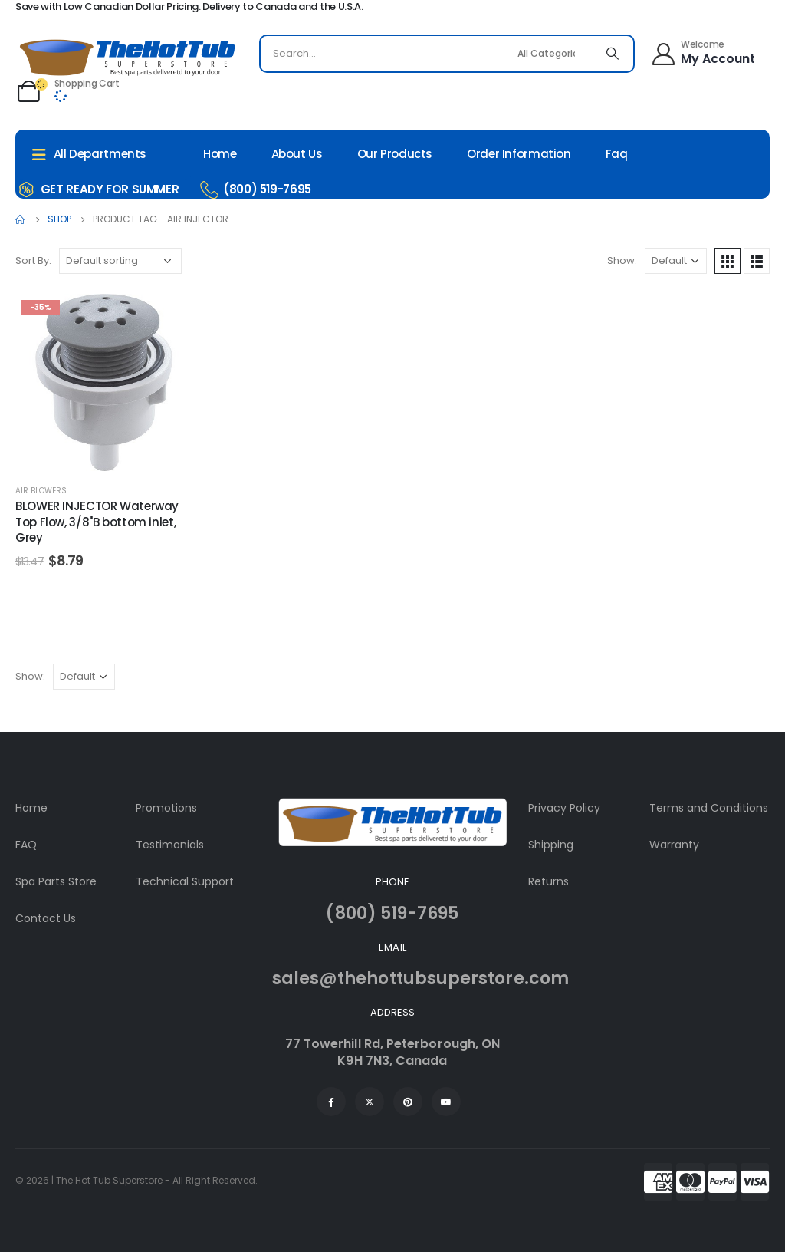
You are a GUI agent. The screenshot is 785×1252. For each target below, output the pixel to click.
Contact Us (45, 918)
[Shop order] (120, 261)
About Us (297, 154)
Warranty (674, 844)
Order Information (519, 154)
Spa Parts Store (56, 881)
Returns (548, 881)
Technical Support (185, 881)
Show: (622, 260)
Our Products (395, 154)
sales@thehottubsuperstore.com (420, 978)
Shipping (550, 844)
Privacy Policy (564, 807)
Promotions (166, 807)
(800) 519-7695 (392, 913)
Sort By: (33, 260)
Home (220, 154)
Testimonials (170, 844)
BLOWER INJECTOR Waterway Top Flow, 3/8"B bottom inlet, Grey (97, 521)
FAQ (26, 844)
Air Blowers (41, 490)
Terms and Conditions (708, 807)
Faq (617, 154)
